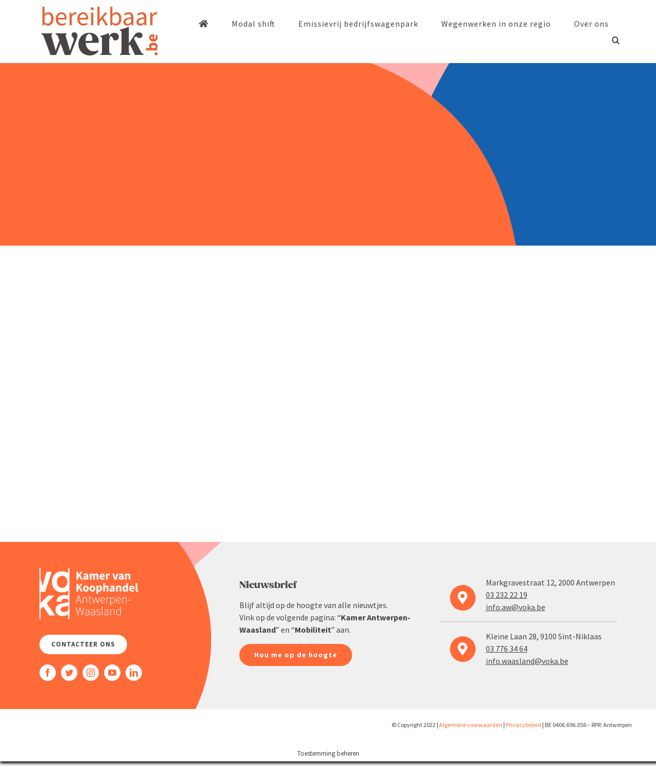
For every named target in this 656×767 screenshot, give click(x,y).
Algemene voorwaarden (470, 725)
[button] (616, 40)
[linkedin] (134, 672)
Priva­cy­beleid (523, 725)
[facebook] (47, 672)
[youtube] (112, 672)
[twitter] (69, 672)
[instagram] (91, 672)
